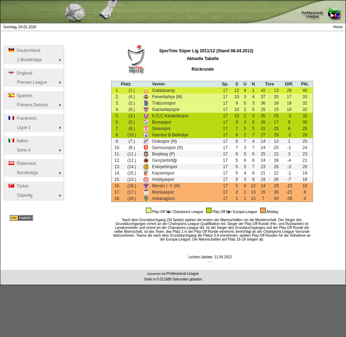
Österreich (21, 163)
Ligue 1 (19, 127)
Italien (17, 140)
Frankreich (22, 118)
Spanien (19, 95)
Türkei (17, 186)
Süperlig (20, 195)
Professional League (182, 274)
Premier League (27, 82)
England (19, 73)
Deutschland (23, 50)
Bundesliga (22, 172)
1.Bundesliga (24, 59)
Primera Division (27, 104)
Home (339, 27)
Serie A (18, 150)
